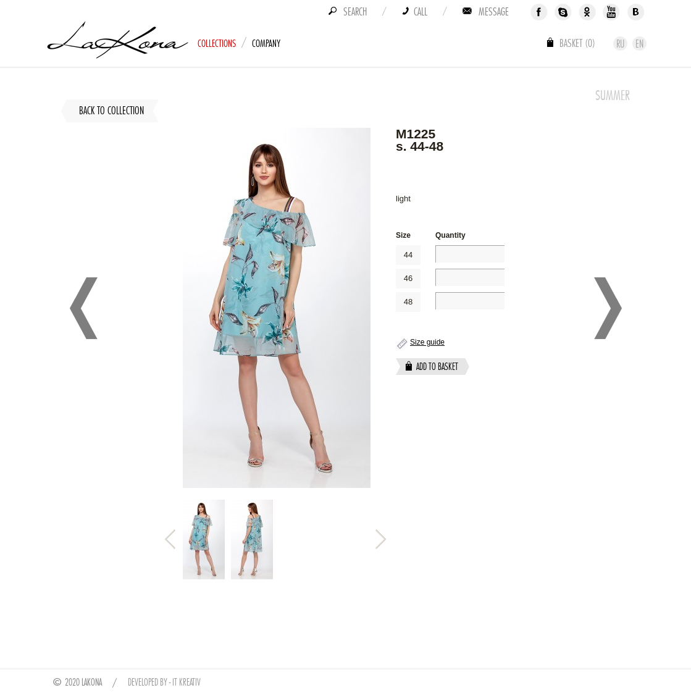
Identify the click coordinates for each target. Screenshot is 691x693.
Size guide (427, 342)
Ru (620, 44)
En (639, 44)
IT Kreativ (186, 682)
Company (266, 43)
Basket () (577, 43)
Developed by (147, 682)
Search (355, 12)
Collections (217, 43)
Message (494, 12)
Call (420, 12)
